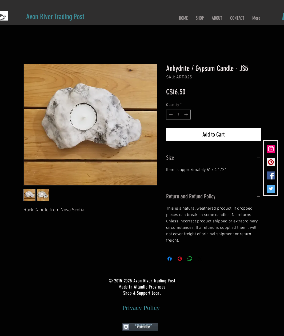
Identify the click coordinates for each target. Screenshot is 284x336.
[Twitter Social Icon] (271, 189)
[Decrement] (170, 114)
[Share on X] (200, 258)
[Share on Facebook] (169, 258)
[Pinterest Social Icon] (271, 162)
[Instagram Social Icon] (271, 149)
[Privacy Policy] (141, 307)
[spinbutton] (178, 114)
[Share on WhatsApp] (190, 258)
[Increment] (186, 114)
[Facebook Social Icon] (271, 175)
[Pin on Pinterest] (180, 258)
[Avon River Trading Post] (55, 16)
